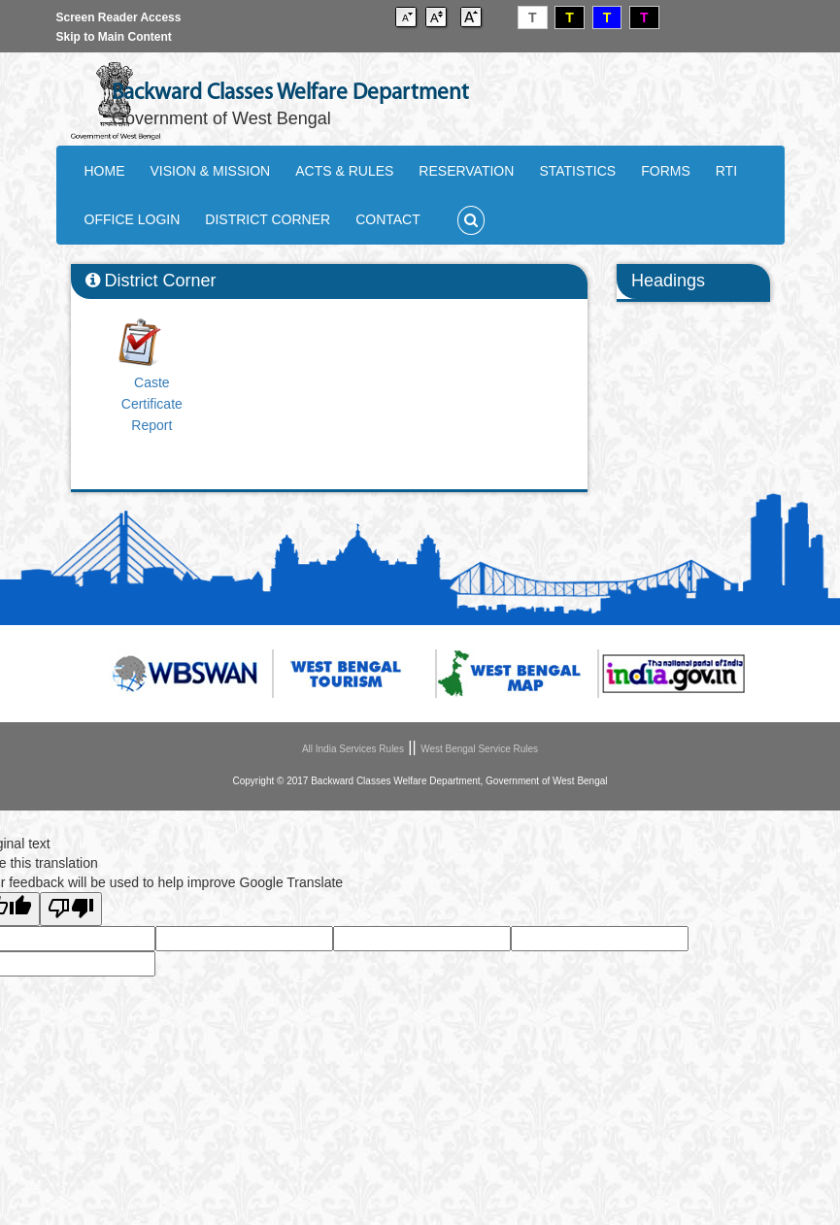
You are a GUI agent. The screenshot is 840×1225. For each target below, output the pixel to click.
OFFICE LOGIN (132, 219)
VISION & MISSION (211, 171)
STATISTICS (577, 171)
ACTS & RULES (344, 171)
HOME (104, 171)
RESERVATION (466, 171)
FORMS (665, 171)
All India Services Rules (353, 749)
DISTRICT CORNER (267, 219)
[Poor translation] (71, 909)
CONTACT (387, 219)
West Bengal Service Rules (479, 749)
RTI (726, 171)
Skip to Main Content (114, 37)
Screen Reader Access (119, 17)
